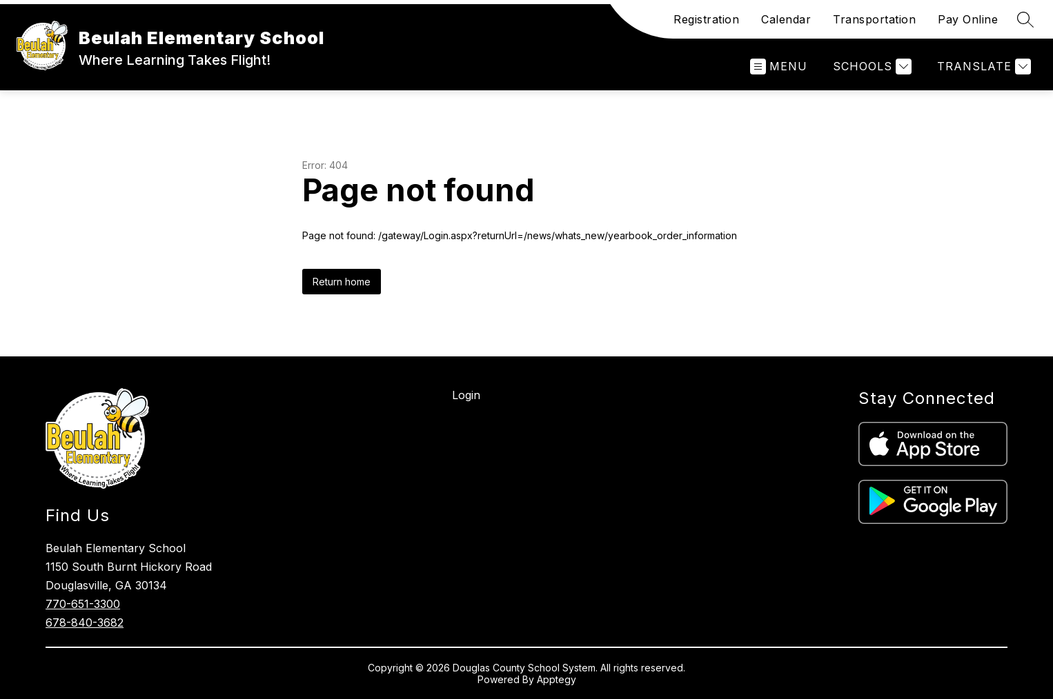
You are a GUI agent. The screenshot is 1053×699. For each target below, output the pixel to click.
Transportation (874, 19)
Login (466, 395)
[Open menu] (778, 66)
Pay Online (968, 19)
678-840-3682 (85, 622)
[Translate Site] (982, 66)
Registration (706, 19)
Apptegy (556, 679)
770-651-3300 (83, 604)
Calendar (786, 19)
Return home (342, 281)
